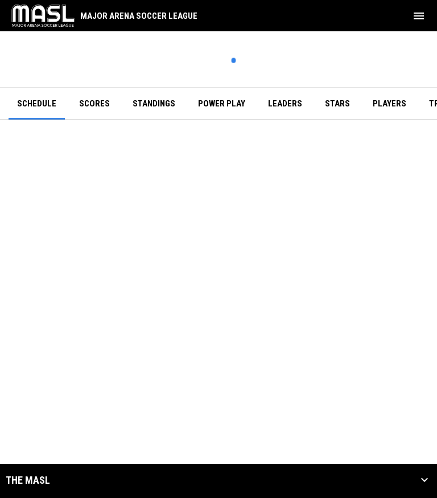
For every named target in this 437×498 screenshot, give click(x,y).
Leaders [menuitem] (285, 103)
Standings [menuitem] (154, 103)
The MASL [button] (28, 480)
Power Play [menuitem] (221, 103)
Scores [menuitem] (94, 103)
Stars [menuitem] (337, 103)
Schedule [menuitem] (36, 103)
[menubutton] (419, 16)
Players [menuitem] (389, 103)
